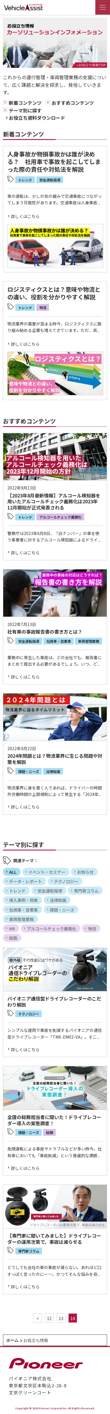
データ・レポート (25, 881)
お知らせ (85, 872)
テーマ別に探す (25, 110)
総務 (13, 938)
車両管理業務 (21, 919)
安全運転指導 (50, 891)
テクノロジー (66, 881)
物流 (92, 929)
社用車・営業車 (23, 910)
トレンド (17, 891)
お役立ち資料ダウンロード (37, 117)
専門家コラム (86, 891)
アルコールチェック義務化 (51, 929)
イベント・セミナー (46, 872)
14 (72, 1318)
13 (61, 1318)
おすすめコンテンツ (73, 102)
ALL (12, 872)
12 (49, 1318)
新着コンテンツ (25, 102)
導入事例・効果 (23, 900)
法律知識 (58, 900)
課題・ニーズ (62, 910)
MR (12, 929)
